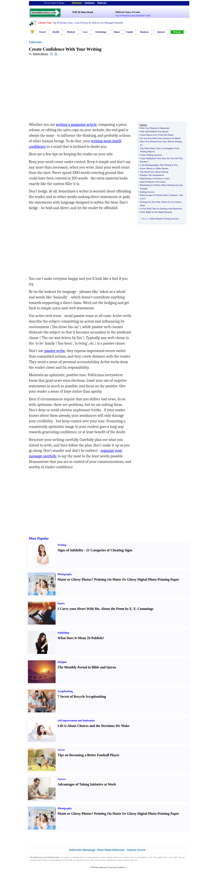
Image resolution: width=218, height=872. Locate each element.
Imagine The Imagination (152, 175)
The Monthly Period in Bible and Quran (87, 667)
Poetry (61, 603)
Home (117, 32)
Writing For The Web (150, 202)
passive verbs (54, 351)
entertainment (111, 860)
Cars (85, 32)
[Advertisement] (63, 90)
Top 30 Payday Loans (63, 22)
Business (144, 32)
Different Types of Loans (127, 12)
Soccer (61, 749)
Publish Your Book (158, 131)
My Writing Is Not (169, 165)
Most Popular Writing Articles (164, 218)
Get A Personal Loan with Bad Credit (132, 15)
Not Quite (160, 182)
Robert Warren (40, 54)
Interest (161, 32)
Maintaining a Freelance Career (155, 178)
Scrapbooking (65, 691)
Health (56, 32)
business (126, 860)
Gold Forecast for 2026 (85, 22)
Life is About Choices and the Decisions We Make (94, 726)
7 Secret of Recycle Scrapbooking (82, 696)
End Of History (147, 182)
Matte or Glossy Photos (75, 579)
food (96, 860)
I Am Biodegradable (149, 165)
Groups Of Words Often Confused (161, 195)
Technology (100, 32)
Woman (177, 32)
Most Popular (39, 538)
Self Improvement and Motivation (76, 720)
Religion (62, 662)
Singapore (77, 2)
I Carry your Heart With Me (78, 609)
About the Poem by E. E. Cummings (127, 609)
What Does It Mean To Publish (80, 638)
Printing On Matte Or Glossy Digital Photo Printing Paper (136, 579)
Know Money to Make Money (154, 168)
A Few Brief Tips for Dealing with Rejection (161, 208)
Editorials (35, 42)
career (131, 857)
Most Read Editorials (111, 849)
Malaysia (101, 2)
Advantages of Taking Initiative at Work (87, 784)
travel (87, 860)
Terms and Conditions (116, 867)
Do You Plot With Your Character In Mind (160, 138)
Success (62, 779)
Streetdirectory (101, 867)
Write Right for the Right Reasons (156, 212)
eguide (66, 857)
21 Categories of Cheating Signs (109, 550)
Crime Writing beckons (151, 155)
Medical (71, 32)
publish (144, 857)
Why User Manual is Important (154, 128)
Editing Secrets (147, 192)
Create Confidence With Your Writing (65, 49)
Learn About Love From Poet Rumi (157, 135)
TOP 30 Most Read (82, 12)
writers (81, 857)
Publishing (63, 632)
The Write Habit (147, 148)
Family (129, 32)
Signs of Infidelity (70, 550)
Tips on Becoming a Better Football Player (88, 755)
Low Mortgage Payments (111, 22)
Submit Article (136, 849)
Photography (65, 574)
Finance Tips (45, 22)
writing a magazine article (76, 124)
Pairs (142, 195)
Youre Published (148, 158)
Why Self (144, 131)
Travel (42, 32)
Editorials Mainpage (82, 849)
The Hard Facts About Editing (154, 171)
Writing (62, 544)
